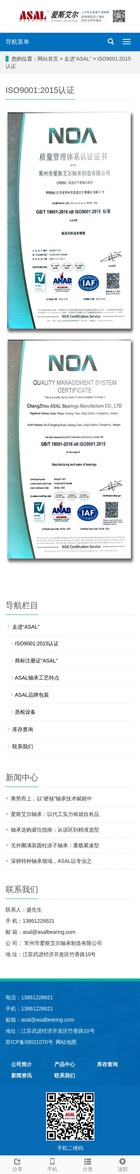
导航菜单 (17, 42)
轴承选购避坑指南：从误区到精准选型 (55, 830)
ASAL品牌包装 (32, 695)
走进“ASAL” (78, 59)
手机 (52, 1164)
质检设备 (25, 712)
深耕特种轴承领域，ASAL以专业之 (51, 861)
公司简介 (21, 1064)
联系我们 (22, 746)
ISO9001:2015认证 (37, 643)
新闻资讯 (21, 1075)
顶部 (122, 1164)
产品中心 (64, 1064)
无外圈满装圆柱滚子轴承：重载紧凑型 (55, 845)
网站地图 (66, 1042)
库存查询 (22, 729)
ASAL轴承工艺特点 (37, 678)
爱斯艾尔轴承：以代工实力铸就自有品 (55, 814)
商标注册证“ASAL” (36, 661)
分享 (17, 1164)
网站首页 (48, 59)
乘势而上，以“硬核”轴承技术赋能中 (51, 799)
